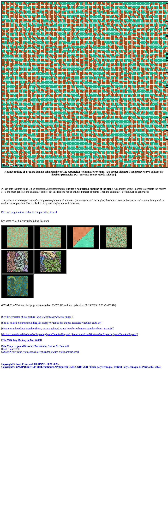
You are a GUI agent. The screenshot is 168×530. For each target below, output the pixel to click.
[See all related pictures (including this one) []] (51, 322)
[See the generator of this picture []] (37, 317)
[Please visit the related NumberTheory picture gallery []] (57, 328)
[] (21, 340)
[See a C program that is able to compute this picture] (29, 212)
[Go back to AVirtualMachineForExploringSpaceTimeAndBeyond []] (69, 334)
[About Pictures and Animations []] (40, 351)
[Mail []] (10, 349)
